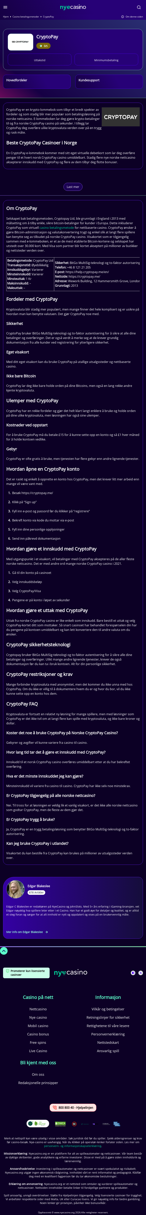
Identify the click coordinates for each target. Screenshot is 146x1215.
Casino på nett (38, 997)
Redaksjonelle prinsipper (38, 1082)
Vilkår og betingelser (108, 1009)
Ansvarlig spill (108, 1051)
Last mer (73, 187)
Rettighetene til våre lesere (108, 1025)
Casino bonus (38, 1034)
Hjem (6, 16)
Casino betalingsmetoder (26, 16)
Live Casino (38, 1051)
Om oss (38, 1074)
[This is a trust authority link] (85, 1124)
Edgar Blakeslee (39, 886)
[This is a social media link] (133, 973)
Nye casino (38, 1017)
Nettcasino (38, 1009)
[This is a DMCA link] (60, 1124)
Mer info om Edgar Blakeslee (27, 932)
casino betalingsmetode (57, 228)
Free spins (38, 1042)
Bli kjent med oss (38, 1063)
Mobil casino (38, 1025)
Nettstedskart (108, 1042)
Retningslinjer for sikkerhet (107, 1017)
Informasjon (108, 997)
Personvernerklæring (108, 1034)
